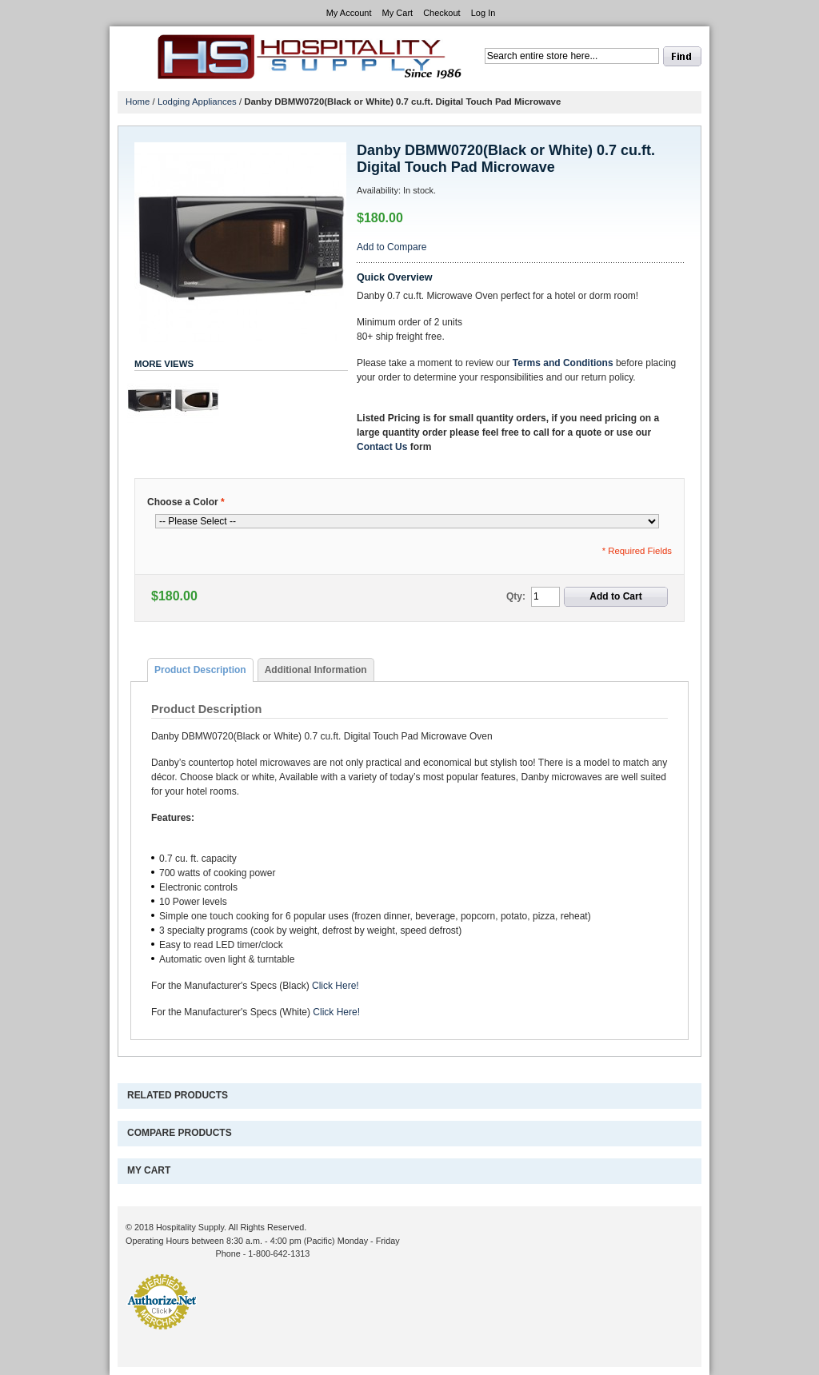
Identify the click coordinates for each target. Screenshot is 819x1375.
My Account (349, 13)
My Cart (397, 13)
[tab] (200, 670)
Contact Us (382, 446)
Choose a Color (186, 502)
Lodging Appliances (197, 101)
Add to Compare (391, 247)
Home (138, 101)
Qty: (515, 596)
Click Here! (335, 985)
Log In (483, 13)
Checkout (441, 13)
